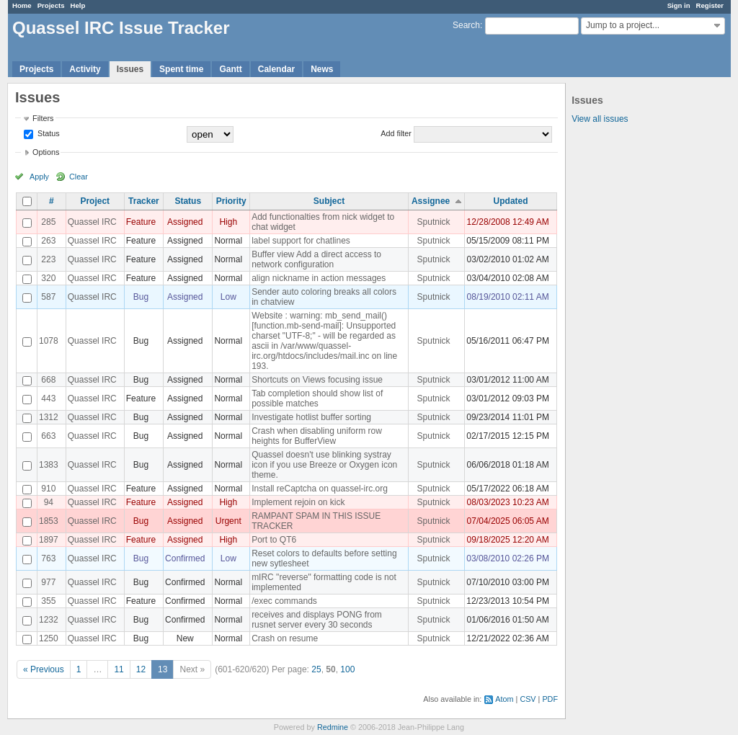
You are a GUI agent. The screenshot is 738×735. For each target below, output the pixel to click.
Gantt (230, 69)
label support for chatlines (301, 241)
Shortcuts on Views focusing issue (317, 380)
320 (48, 278)
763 (48, 558)
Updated (511, 201)
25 (316, 669)
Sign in (678, 5)
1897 (48, 540)
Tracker (143, 201)
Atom (504, 699)
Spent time (181, 69)
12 (141, 669)
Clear (78, 176)
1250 (48, 638)
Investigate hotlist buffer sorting (311, 417)
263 (48, 241)
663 (48, 436)
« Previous (43, 669)
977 (48, 582)
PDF (550, 699)
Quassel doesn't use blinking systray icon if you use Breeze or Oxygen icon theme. (324, 465)
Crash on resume (285, 638)
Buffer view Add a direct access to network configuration (316, 259)
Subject (329, 201)
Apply (39, 176)
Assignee (431, 201)
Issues (130, 69)
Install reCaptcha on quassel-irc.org (320, 489)
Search (466, 25)
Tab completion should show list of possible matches (317, 398)
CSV (527, 699)
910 (48, 489)
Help (78, 5)
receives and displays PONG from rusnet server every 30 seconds (317, 620)
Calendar (276, 69)
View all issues (600, 119)
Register (710, 5)
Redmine (332, 727)
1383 (48, 465)
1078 (48, 341)
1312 (48, 417)
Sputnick (433, 222)
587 (48, 297)
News (322, 69)
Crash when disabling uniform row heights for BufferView (317, 436)
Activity (84, 69)
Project (95, 201)
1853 (48, 521)
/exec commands (284, 601)
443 (48, 398)
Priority (231, 201)
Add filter (396, 133)
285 (48, 222)
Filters (42, 118)
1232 (48, 620)
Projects (51, 5)
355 (48, 601)
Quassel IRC (92, 222)
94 (48, 502)
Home (22, 5)
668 (48, 380)
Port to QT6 (274, 540)
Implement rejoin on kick (298, 502)
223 (48, 259)
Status (47, 133)
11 (118, 669)
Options (45, 152)
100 (347, 669)
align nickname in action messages (319, 278)
